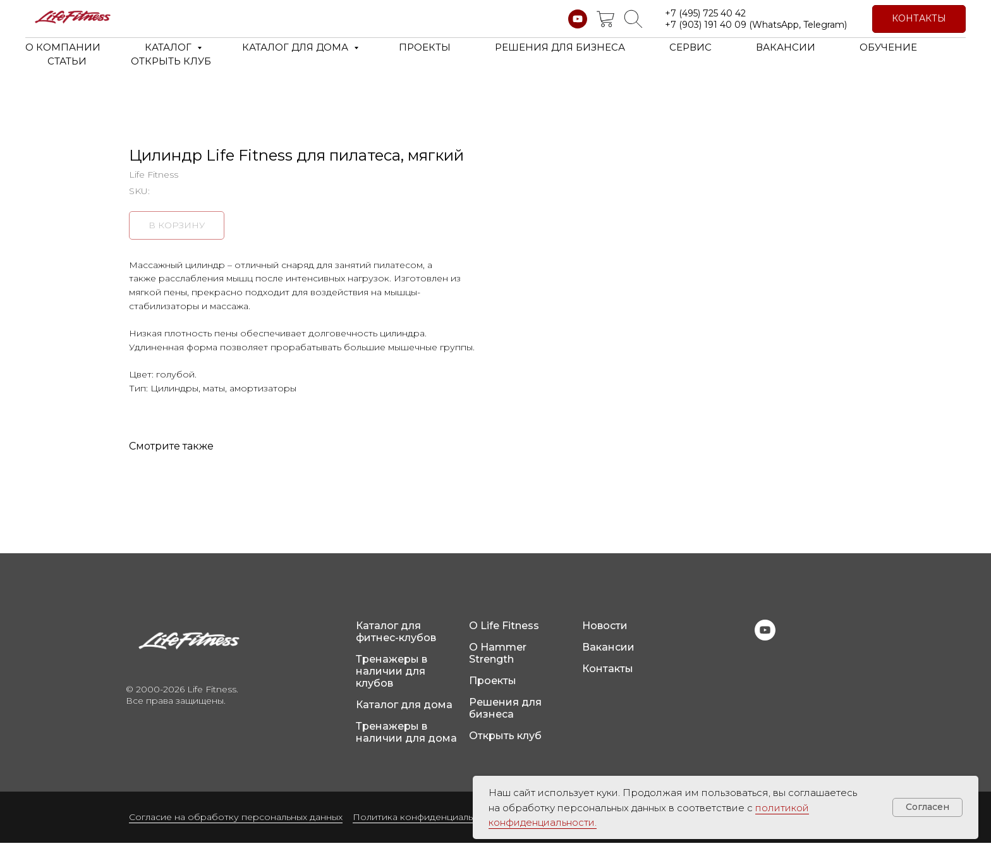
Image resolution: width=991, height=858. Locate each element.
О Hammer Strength (497, 668)
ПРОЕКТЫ (425, 47)
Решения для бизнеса (505, 723)
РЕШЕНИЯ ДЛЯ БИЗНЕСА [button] (560, 47)
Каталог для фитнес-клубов (396, 647)
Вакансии (608, 662)
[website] (605, 18)
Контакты (607, 684)
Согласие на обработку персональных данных (236, 832)
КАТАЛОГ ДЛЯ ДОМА (296, 47)
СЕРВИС (690, 47)
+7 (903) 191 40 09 (705, 24)
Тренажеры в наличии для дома (406, 747)
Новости (605, 641)
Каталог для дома (404, 720)
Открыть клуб (505, 751)
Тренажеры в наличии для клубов (391, 686)
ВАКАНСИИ (785, 47)
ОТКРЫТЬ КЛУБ (171, 61)
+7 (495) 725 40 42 (705, 13)
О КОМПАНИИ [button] (62, 47)
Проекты (492, 696)
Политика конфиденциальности (426, 832)
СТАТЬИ (67, 61)
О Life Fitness (504, 641)
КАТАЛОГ (169, 47)
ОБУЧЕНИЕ (888, 47)
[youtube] (577, 18)
